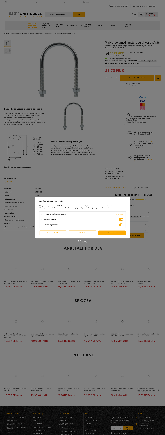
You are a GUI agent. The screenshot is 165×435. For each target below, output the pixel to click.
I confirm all (112, 233)
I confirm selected (53, 233)
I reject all (82, 233)
